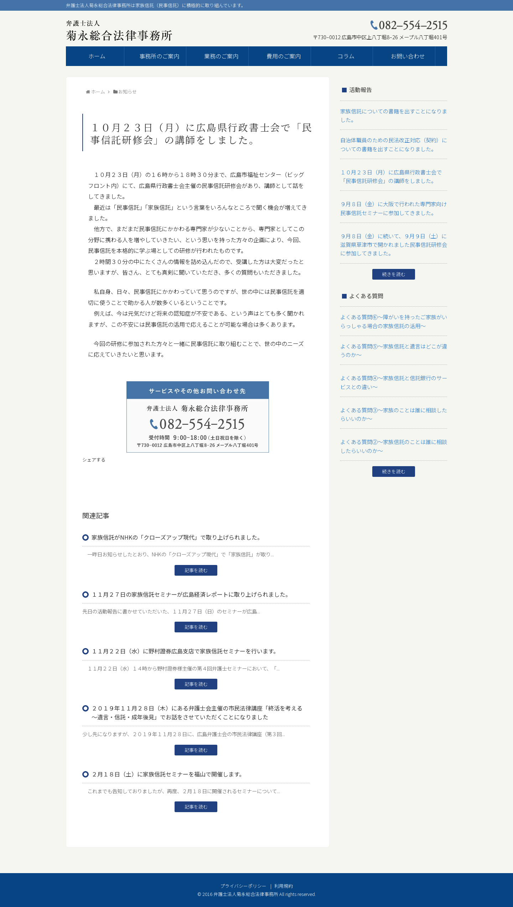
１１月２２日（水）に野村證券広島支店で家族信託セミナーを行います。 (185, 651)
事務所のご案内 (159, 56)
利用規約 (283, 885)
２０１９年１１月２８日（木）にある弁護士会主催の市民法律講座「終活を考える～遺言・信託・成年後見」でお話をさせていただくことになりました (197, 712)
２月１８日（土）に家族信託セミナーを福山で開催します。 (168, 774)
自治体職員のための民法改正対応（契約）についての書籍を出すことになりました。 (392, 141)
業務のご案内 (221, 56)
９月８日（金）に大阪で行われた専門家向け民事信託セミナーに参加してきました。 (392, 201)
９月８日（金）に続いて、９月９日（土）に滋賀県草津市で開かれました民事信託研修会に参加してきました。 (392, 235)
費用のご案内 (283, 56)
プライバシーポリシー (243, 885)
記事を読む (196, 570)
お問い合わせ (408, 56)
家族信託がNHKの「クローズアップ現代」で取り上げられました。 (177, 537)
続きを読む (393, 263)
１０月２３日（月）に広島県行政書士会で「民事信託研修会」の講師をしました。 (392, 171)
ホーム (96, 56)
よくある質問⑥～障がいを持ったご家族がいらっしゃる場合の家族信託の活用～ (392, 309)
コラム (345, 56)
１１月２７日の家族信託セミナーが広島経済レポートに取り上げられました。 (191, 594)
